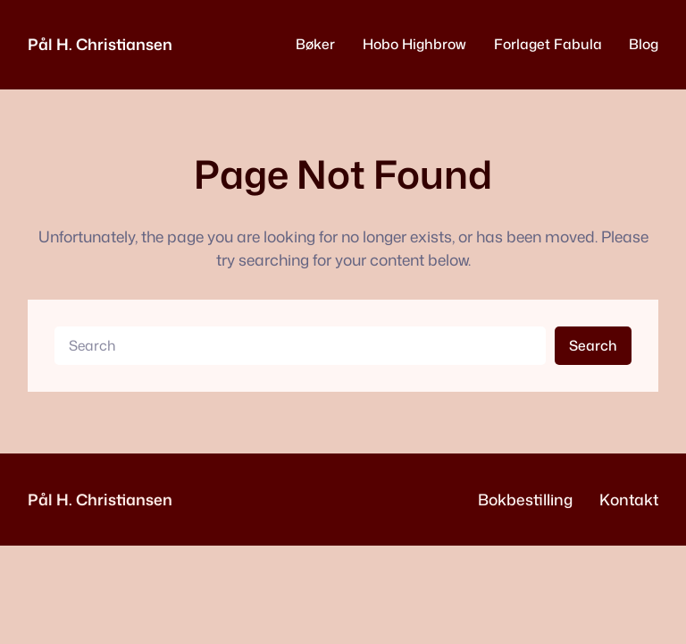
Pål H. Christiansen (100, 44)
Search (593, 345)
